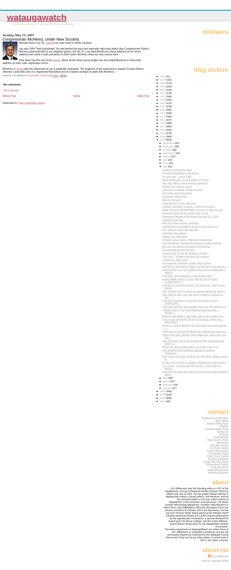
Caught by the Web (172, 219)
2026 (163, 76)
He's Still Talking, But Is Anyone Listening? (185, 183)
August (167, 156)
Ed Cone (223, 434)
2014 (163, 116)
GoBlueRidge (221, 437)
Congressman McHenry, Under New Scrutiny (186, 263)
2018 (163, 103)
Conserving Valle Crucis (175, 259)
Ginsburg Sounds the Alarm (177, 169)
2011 (163, 126)
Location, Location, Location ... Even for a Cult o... (189, 206)
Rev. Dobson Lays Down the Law (180, 229)
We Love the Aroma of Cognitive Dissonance (186, 246)
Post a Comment (11, 90)
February (168, 384)
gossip (56, 60)
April (165, 378)
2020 (163, 96)
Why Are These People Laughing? (180, 223)
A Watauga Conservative (215, 417)
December (169, 143)
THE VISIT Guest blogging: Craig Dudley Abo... (187, 275)
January (167, 388)
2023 (163, 86)
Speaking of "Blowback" (175, 236)
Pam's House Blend (217, 450)
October (167, 149)
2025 (163, 79)
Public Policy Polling (217, 456)
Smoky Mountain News (216, 461)
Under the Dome (219, 466)
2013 (163, 119)
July (165, 159)
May (165, 166)
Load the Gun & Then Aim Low (178, 203)
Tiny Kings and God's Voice (177, 193)
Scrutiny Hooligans (218, 458)
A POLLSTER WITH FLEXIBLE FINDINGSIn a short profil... (194, 362)
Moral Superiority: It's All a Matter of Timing (185, 179)
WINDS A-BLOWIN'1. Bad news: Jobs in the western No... (193, 316)
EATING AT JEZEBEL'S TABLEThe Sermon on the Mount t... (195, 266)
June (166, 163)
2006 (163, 391)
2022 (163, 89)
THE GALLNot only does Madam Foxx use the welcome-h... (194, 306)
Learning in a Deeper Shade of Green (182, 189)
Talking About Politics (216, 464)
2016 (163, 109)
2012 (163, 123)
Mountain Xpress (219, 445)
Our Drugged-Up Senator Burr (178, 249)
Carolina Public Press (216, 428)
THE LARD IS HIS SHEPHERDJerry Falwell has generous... (194, 331)
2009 (163, 133)
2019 (163, 99)
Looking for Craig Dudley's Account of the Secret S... (190, 226)
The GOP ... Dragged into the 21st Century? (186, 256)
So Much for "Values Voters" (177, 186)
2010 (163, 129)
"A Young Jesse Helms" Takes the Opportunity (187, 239)
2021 (163, 93)
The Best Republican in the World (180, 173)
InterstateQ (222, 442)
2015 (163, 113)
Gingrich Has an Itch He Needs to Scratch (184, 253)
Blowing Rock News (217, 423)
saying (19, 68)
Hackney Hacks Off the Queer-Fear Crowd (185, 213)
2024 (163, 83)
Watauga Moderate (218, 472)
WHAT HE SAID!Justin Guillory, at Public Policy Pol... (190, 347)
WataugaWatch (37, 17)
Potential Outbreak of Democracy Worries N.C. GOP (190, 216)
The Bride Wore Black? (174, 233)
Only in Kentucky (171, 199)
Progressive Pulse (218, 453)
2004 (163, 398)
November (169, 146)
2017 (163, 106)
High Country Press (217, 439)
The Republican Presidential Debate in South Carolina (191, 243)
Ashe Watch (221, 420)
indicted (50, 43)
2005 (163, 394)
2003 (163, 401)
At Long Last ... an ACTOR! (177, 176)
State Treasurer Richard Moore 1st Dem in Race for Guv (192, 209)
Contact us (222, 431)
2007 (163, 139)
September (169, 153)
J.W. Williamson (219, 556)
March (166, 381)
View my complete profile (214, 560)
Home (76, 95)
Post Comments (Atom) (31, 103)
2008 (163, 136)
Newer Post (9, 95)
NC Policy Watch (219, 447)
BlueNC (224, 426)
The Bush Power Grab (174, 196)
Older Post (143, 95)
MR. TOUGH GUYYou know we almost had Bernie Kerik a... (194, 291)
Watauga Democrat (218, 469)
